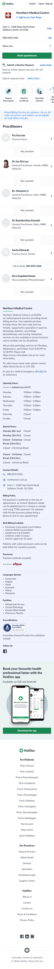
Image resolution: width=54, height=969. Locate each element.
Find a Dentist (27, 771)
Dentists (27, 863)
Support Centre (27, 881)
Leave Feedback (27, 836)
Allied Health (27, 857)
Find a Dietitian (27, 801)
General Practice (27, 852)
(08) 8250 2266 (14, 474)
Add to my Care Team (28, 17)
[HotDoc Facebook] (21, 936)
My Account (27, 824)
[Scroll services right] (50, 89)
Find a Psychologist (27, 795)
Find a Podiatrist (27, 783)
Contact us (27, 908)
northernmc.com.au (17, 480)
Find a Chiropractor (27, 789)
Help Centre (27, 830)
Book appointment (27, 55)
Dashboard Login (27, 875)
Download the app (27, 731)
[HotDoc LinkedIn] (27, 936)
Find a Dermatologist (27, 812)
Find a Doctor (27, 766)
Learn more (46, 65)
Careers (27, 903)
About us (27, 897)
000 (41, 371)
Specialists (27, 869)
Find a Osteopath (27, 806)
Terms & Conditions (27, 914)
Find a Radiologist (27, 818)
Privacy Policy (27, 920)
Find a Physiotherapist (27, 777)
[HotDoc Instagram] (32, 936)
